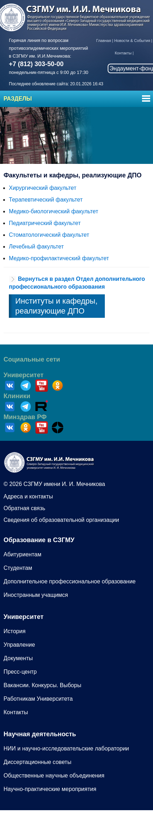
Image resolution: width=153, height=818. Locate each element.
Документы (18, 658)
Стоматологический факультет (49, 235)
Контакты (123, 53)
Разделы (18, 99)
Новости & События (132, 40)
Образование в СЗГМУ (39, 540)
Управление (19, 645)
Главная (103, 40)
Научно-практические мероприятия (50, 789)
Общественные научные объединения (54, 775)
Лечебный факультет (36, 247)
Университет (24, 375)
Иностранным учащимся (36, 595)
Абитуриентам (22, 554)
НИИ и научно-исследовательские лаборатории (66, 748)
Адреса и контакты (28, 496)
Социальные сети (32, 359)
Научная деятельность (40, 734)
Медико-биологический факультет (53, 211)
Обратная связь (24, 508)
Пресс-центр (20, 672)
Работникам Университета (38, 699)
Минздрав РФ (25, 417)
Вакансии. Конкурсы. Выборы (42, 685)
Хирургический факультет (42, 188)
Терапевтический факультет (46, 200)
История (15, 631)
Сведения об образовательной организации (61, 520)
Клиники (17, 396)
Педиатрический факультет (45, 223)
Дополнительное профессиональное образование (70, 581)
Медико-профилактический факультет (59, 258)
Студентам (18, 568)
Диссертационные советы (37, 762)
